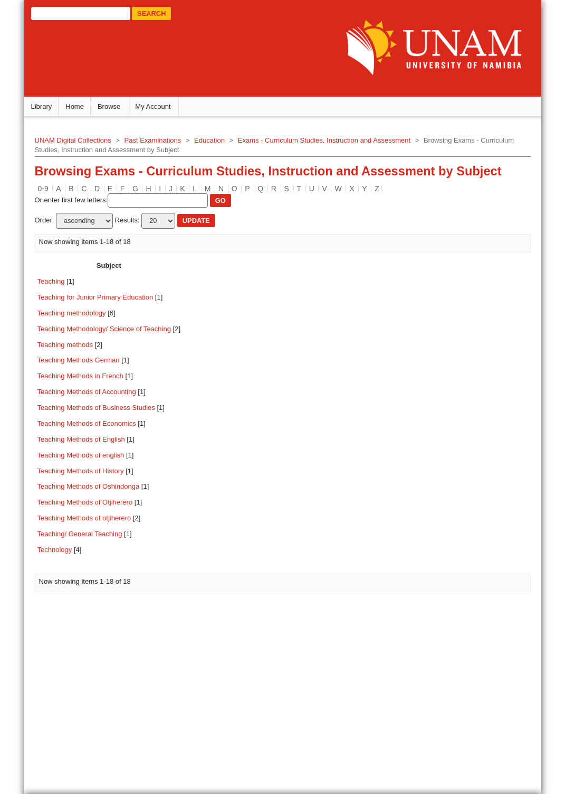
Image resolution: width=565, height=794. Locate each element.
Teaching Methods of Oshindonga (96, 490)
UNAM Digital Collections (81, 144)
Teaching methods (73, 348)
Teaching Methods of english (88, 458)
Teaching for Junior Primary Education (103, 301)
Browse (117, 110)
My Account (160, 110)
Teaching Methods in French (88, 380)
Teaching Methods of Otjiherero (93, 506)
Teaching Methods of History (88, 474)
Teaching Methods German (86, 364)
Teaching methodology (79, 316)
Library (49, 110)
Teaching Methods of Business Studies (104, 411)
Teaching (59, 285)
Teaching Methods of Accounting (94, 395)
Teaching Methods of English (89, 442)
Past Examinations (160, 144)
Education (217, 144)
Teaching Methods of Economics (94, 427)
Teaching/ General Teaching (87, 537)
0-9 (51, 192)
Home (82, 110)
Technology (62, 553)
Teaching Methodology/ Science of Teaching (112, 332)
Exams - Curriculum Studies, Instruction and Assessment (332, 144)
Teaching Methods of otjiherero (92, 522)
